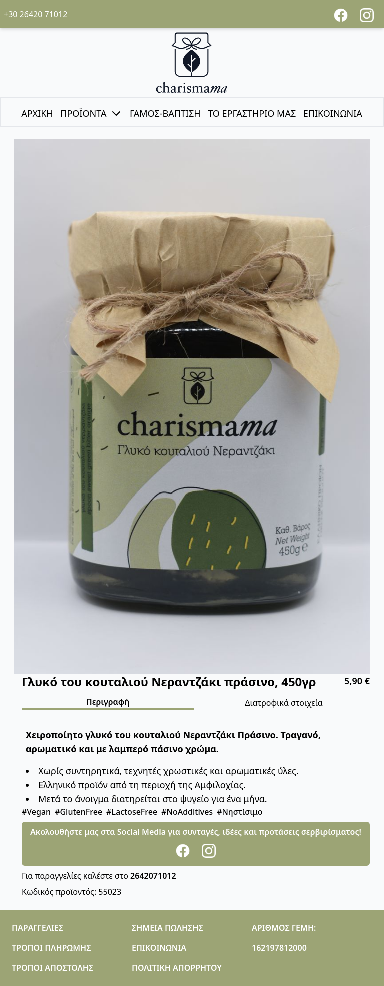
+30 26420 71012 (36, 14)
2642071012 (153, 875)
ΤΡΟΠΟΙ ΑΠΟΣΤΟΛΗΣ (53, 967)
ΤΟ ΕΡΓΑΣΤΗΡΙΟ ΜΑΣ (252, 113)
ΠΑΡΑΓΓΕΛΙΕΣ (38, 927)
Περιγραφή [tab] (108, 701)
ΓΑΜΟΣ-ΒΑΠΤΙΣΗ (165, 113)
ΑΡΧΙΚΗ (38, 113)
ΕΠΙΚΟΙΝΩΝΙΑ (333, 113)
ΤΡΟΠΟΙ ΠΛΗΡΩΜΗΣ (51, 947)
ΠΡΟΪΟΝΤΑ (91, 113)
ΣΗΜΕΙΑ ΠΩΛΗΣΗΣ (168, 927)
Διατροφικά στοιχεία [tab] (283, 702)
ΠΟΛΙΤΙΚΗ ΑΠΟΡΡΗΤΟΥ (177, 967)
